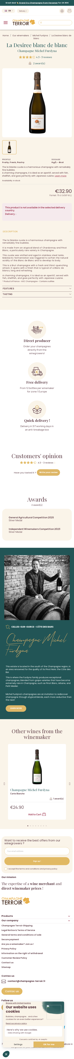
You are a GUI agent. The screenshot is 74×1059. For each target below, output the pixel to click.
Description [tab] (10, 231)
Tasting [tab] (8, 294)
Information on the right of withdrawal (22, 953)
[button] (27, 825)
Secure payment (10, 939)
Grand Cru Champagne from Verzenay (38, 3)
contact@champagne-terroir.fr (26, 981)
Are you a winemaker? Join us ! (17, 944)
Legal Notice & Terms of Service (18, 930)
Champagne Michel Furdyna (37, 51)
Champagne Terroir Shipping (16, 925)
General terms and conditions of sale (21, 934)
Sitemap (6, 967)
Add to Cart (37, 814)
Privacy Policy (8, 948)
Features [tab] (8, 288)
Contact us (7, 962)
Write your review (48, 472)
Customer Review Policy (14, 957)
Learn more (60, 175)
